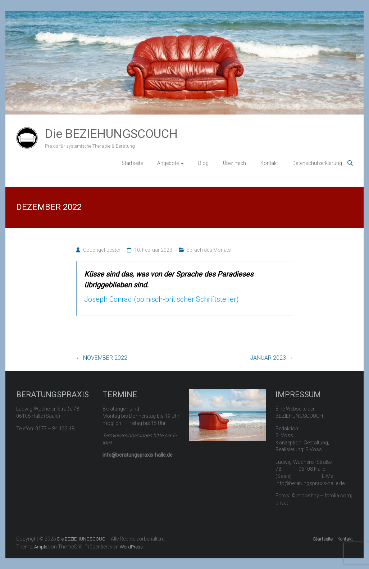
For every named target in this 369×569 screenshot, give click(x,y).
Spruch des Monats (208, 250)
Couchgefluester (101, 250)
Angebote (168, 163)
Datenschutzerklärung (317, 163)
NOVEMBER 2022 (101, 357)
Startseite (132, 163)
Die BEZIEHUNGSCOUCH (111, 133)
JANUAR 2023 (271, 357)
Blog (203, 163)
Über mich (234, 163)
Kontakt (269, 163)
